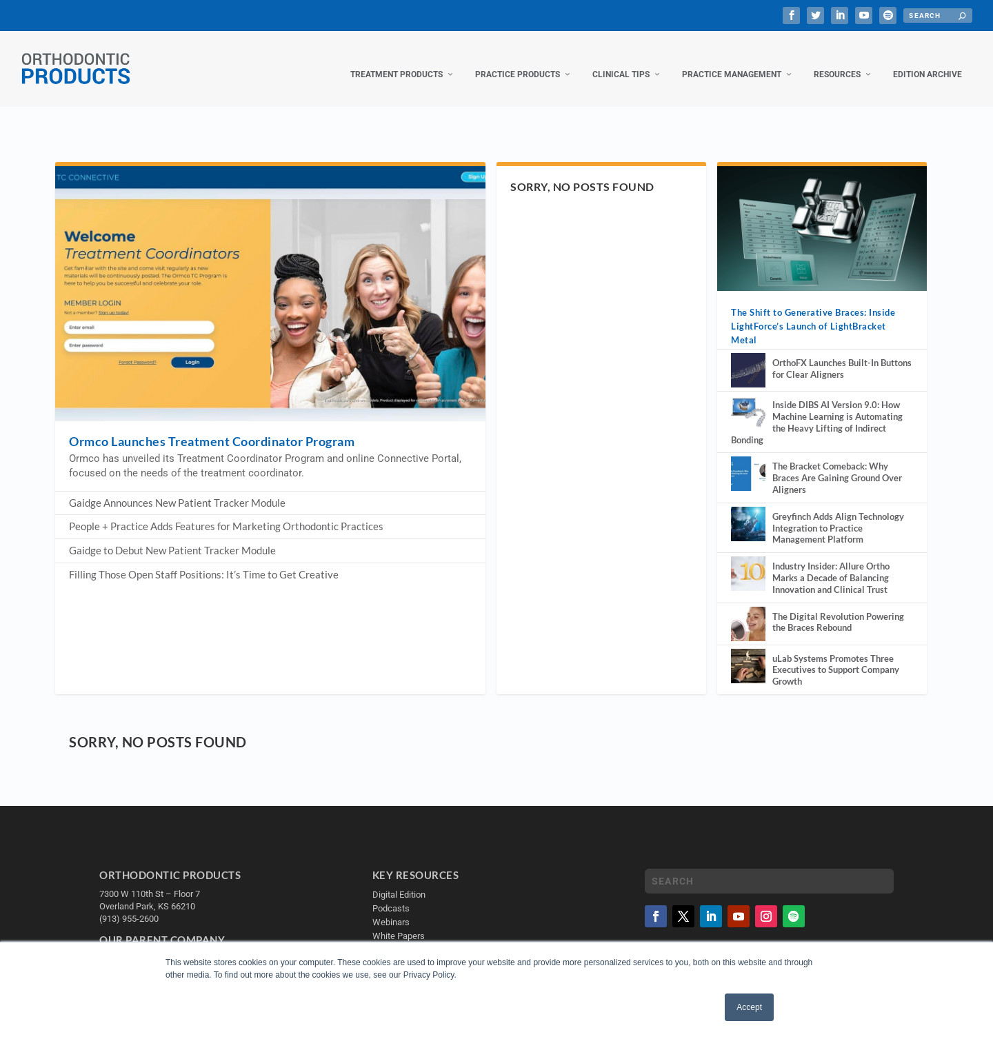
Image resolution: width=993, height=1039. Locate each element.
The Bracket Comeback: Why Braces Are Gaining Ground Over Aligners (837, 464)
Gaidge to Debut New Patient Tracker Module (172, 536)
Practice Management (731, 60)
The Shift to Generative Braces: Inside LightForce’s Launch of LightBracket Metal (813, 312)
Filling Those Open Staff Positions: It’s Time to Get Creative (204, 560)
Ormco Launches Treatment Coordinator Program (211, 426)
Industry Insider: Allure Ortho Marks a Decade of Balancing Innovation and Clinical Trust (831, 564)
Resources (837, 60)
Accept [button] (749, 1007)
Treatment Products (396, 60)
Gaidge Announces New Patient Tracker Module (177, 489)
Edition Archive (927, 60)
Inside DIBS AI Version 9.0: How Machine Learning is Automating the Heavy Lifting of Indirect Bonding (817, 408)
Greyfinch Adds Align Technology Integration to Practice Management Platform (838, 514)
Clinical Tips (621, 60)
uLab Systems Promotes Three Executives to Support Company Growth (835, 656)
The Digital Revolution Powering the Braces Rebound (838, 608)
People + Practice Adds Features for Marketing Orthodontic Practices (226, 512)
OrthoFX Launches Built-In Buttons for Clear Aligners (842, 354)
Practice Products (517, 60)
